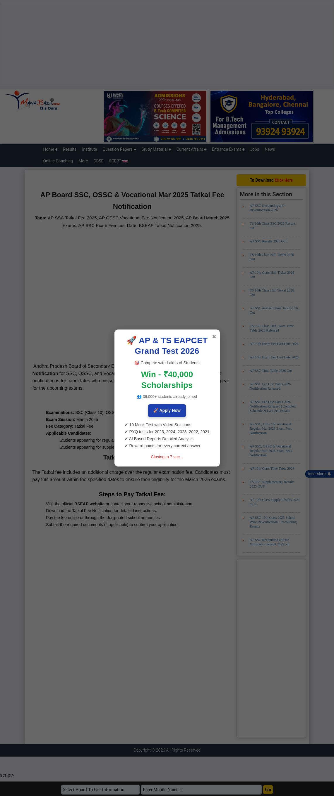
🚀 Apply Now (167, 410)
